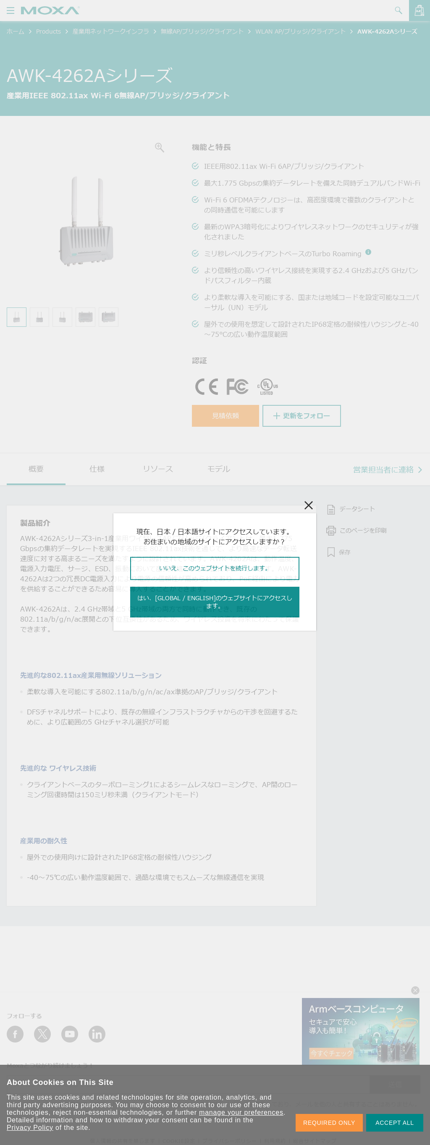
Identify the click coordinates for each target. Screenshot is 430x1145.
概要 (36, 469)
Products (48, 31)
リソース (158, 469)
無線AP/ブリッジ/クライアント (202, 31)
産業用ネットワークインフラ (111, 31)
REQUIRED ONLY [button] (329, 1122)
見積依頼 (225, 415)
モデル (218, 469)
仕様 (97, 469)
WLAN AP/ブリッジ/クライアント (300, 31)
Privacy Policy (30, 1127)
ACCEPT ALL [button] (394, 1122)
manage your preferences (241, 1112)
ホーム (15, 31)
